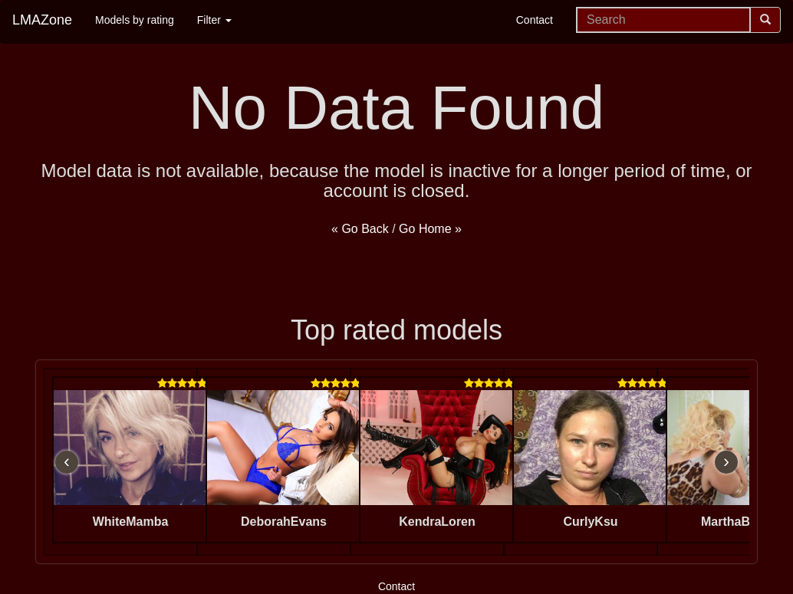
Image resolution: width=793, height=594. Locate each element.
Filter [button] (214, 20)
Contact (534, 20)
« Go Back (360, 228)
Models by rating (134, 20)
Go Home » (430, 228)
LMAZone (42, 20)
